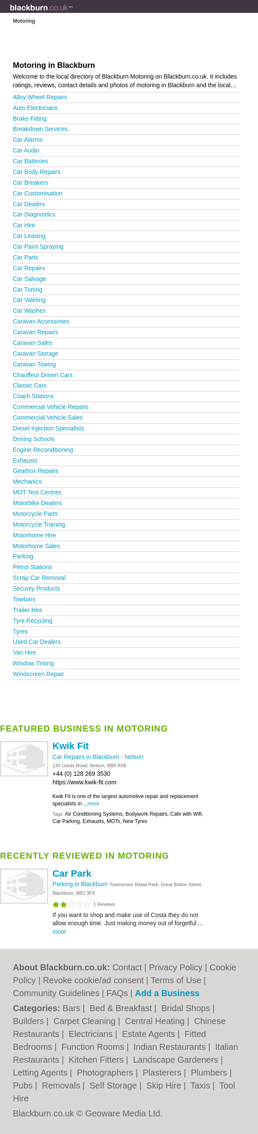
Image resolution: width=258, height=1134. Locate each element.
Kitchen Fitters (97, 1059)
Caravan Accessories (41, 321)
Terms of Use (175, 980)
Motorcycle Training (39, 524)
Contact (127, 967)
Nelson (134, 756)
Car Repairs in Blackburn (86, 756)
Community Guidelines (56, 993)
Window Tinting (33, 663)
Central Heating (156, 1021)
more (93, 804)
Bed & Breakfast (122, 1008)
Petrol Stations (32, 567)
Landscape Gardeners (176, 1059)
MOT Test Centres (37, 492)
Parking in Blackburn (80, 884)
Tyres (20, 631)
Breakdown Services (40, 128)
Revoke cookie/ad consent (93, 980)
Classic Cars (30, 385)
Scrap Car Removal (39, 577)
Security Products (36, 588)
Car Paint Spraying (38, 246)
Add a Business (167, 993)
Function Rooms (93, 1047)
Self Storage (114, 1085)
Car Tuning (27, 289)
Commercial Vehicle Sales (48, 417)
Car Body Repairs (37, 171)
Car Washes (29, 310)
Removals (62, 1085)
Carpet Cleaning (85, 1021)
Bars (73, 1008)
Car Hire (24, 225)
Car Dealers (29, 204)
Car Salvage (29, 278)
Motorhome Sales (36, 546)
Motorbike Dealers (37, 503)
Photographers (106, 1072)
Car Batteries (30, 161)
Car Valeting (29, 299)
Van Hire (24, 652)
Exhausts (25, 460)
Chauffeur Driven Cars (43, 375)
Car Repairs (29, 268)
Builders (29, 1021)
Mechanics (27, 481)
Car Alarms (28, 139)
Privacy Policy (175, 967)
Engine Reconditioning (43, 449)
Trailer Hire (28, 610)
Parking (23, 556)
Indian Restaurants (171, 1047)
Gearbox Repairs (35, 470)
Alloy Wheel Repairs (40, 97)
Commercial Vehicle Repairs (51, 406)
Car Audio (26, 150)
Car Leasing (29, 235)
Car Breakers (30, 182)
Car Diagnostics (34, 214)
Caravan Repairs (35, 332)
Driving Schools (34, 439)
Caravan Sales (32, 342)
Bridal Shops (186, 1008)
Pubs (24, 1085)
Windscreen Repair (38, 674)
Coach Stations (33, 396)
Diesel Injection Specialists (48, 428)
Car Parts (25, 257)
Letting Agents (41, 1072)
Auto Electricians (35, 107)
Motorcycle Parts (35, 513)
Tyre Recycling (32, 620)
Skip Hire (165, 1085)
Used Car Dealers (37, 641)
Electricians (92, 1034)
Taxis (201, 1085)
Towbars (24, 599)
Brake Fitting (30, 118)
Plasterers (163, 1072)
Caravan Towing (34, 364)
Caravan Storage (35, 353)
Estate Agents (150, 1034)
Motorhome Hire (34, 535)
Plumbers (210, 1072)
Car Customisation (37, 193)
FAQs (117, 993)
